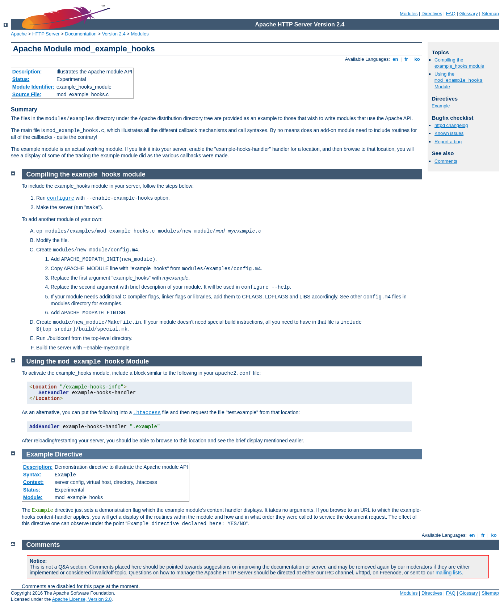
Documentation (80, 34)
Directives (431, 13)
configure (61, 198)
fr (406, 59)
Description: (27, 72)
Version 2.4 (114, 34)
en (395, 59)
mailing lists (449, 572)
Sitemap (490, 13)
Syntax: (32, 474)
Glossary (468, 13)
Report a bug (448, 141)
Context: (33, 482)
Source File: (26, 94)
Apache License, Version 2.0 (82, 599)
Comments (445, 161)
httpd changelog (451, 125)
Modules (408, 13)
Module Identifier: (33, 87)
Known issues (448, 133)
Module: (33, 497)
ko (417, 59)
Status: (20, 79)
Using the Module (458, 80)
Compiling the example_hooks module (459, 63)
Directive (69, 454)
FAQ (450, 13)
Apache (19, 34)
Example (441, 106)
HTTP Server (46, 34)
